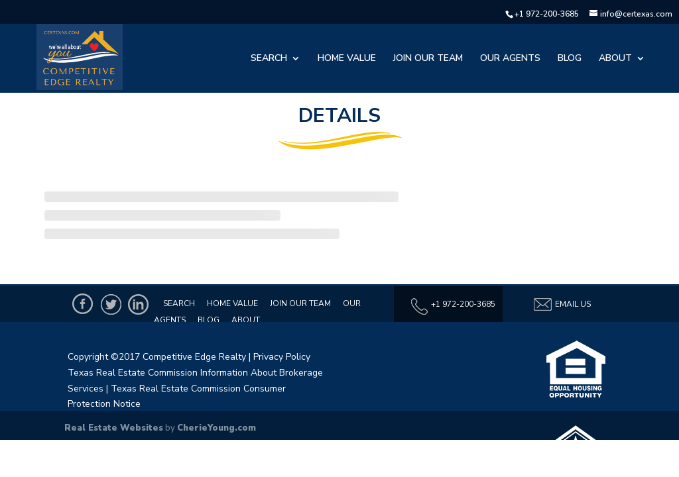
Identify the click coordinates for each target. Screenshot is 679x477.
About (615, 59)
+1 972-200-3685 (547, 14)
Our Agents (510, 59)
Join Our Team (428, 59)
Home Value (347, 59)
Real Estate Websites (113, 428)
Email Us (561, 304)
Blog (570, 59)
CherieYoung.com (216, 428)
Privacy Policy (281, 356)
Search (269, 59)
